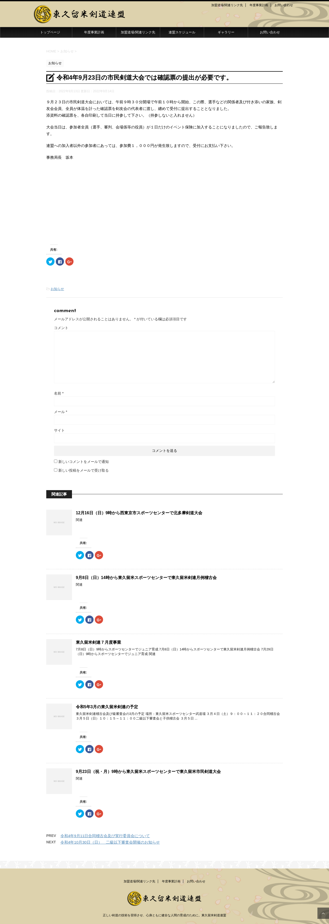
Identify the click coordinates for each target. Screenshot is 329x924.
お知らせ (57, 289)
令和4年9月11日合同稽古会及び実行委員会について (105, 836)
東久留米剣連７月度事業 (98, 642)
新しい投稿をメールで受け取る (83, 470)
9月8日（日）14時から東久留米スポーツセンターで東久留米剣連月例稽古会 (146, 577)
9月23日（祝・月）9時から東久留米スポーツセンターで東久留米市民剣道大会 (148, 771)
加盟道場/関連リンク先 (227, 5)
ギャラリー (226, 32)
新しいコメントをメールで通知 (83, 462)
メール (60, 412)
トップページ (50, 32)
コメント (61, 328)
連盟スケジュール (182, 32)
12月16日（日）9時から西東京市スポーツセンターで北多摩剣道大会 (139, 513)
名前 (58, 393)
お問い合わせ (284, 5)
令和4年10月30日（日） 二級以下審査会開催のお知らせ (110, 842)
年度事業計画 (259, 5)
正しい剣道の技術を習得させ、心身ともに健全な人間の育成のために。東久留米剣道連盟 (164, 915)
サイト (59, 430)
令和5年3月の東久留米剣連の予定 (107, 707)
